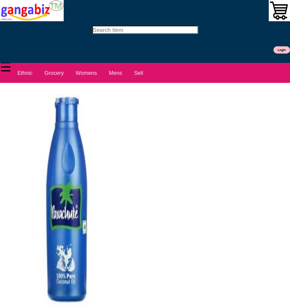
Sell (138, 73)
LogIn (282, 49)
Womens (86, 73)
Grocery (54, 73)
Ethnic (25, 73)
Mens (115, 73)
